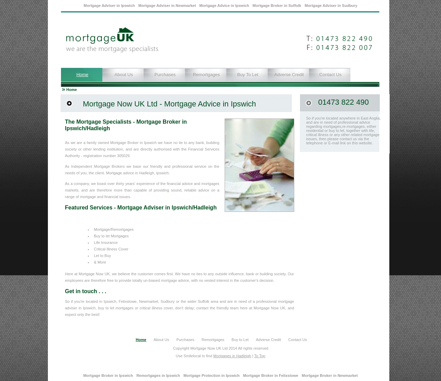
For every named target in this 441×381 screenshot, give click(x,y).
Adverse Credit (289, 74)
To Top (259, 356)
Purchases (164, 74)
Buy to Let (247, 74)
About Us (123, 74)
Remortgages (206, 74)
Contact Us (330, 74)
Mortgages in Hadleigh (232, 356)
